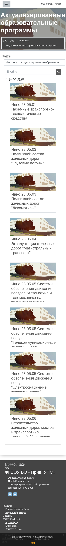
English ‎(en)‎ (11, 526)
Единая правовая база (17, 509)
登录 (58, 4)
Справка (7, 516)
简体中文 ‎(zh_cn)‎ (11, 519)
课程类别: (7, 56)
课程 (12, 40)
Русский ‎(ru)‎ (11, 522)
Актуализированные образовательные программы (31, 45)
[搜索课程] (30, 72)
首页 (4, 40)
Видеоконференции (15, 512)
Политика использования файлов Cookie (33, 539)
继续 (33, 543)
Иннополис (23, 40)
